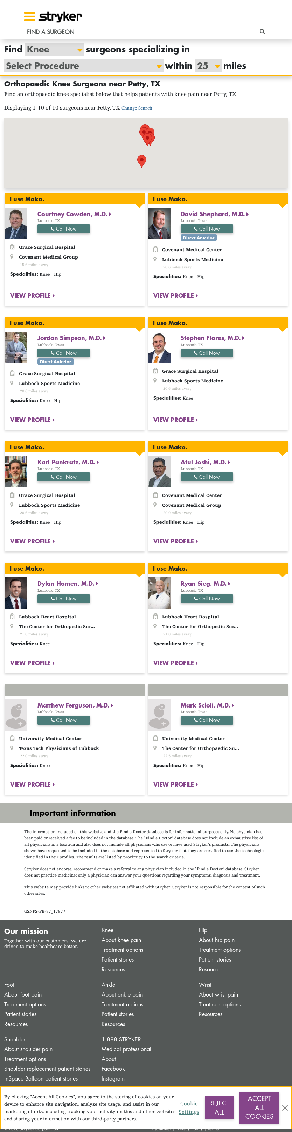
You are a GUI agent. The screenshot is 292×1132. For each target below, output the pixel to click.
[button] (141, 161)
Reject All (219, 1107)
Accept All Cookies (259, 1107)
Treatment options (122, 950)
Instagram (113, 1078)
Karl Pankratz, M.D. (67, 462)
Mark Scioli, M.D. (206, 705)
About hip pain (217, 940)
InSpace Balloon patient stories (41, 1078)
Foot (9, 985)
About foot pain (23, 994)
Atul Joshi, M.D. (204, 462)
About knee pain (121, 940)
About (109, 1059)
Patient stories (118, 959)
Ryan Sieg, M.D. (204, 583)
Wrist (205, 985)
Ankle (108, 985)
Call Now (64, 228)
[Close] (285, 1108)
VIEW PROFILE (31, 295)
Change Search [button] (136, 108)
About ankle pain (122, 994)
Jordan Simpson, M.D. (70, 338)
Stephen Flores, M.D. (211, 338)
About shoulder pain (28, 1049)
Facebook (113, 1069)
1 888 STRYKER (121, 1039)
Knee (107, 930)
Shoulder (14, 1039)
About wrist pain (218, 994)
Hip (203, 930)
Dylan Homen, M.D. (66, 583)
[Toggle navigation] (29, 16)
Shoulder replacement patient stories (47, 1069)
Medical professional (126, 1049)
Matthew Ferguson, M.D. (74, 705)
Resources (113, 969)
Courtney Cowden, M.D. (73, 214)
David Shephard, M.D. (213, 214)
